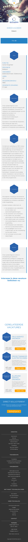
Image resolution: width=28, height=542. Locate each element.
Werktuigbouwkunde (14, 470)
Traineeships (14, 445)
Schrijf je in (14, 411)
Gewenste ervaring (10, 85)
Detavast (14, 438)
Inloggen (14, 507)
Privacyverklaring (14, 511)
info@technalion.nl (14, 531)
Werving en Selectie (14, 447)
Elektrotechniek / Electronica (14, 472)
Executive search (14, 441)
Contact (14, 512)
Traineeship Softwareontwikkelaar (14, 461)
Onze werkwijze (14, 497)
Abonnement (14, 436)
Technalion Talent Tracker (14, 443)
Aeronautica (14, 480)
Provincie (6, 67)
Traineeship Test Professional (14, 462)
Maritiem (14, 478)
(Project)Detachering (14, 439)
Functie (5, 63)
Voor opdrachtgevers (14, 495)
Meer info (20, 349)
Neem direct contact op (14, 533)
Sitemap (14, 514)
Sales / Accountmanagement (14, 476)
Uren (4, 76)
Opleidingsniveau (9, 81)
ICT (14, 482)
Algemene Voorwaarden (14, 509)
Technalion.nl (18, 539)
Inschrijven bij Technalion (14, 505)
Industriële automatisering (14, 474)
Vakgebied (6, 72)
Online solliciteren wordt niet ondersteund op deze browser (14, 301)
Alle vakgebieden (14, 485)
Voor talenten (14, 493)
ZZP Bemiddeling (14, 449)
